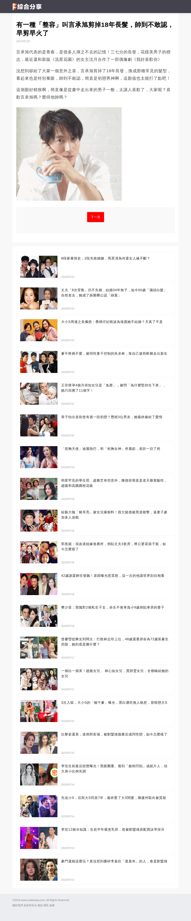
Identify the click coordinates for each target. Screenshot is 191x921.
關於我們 (17, 905)
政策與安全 (30, 905)
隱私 (46, 905)
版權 (52, 905)
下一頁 (95, 217)
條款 (40, 905)
